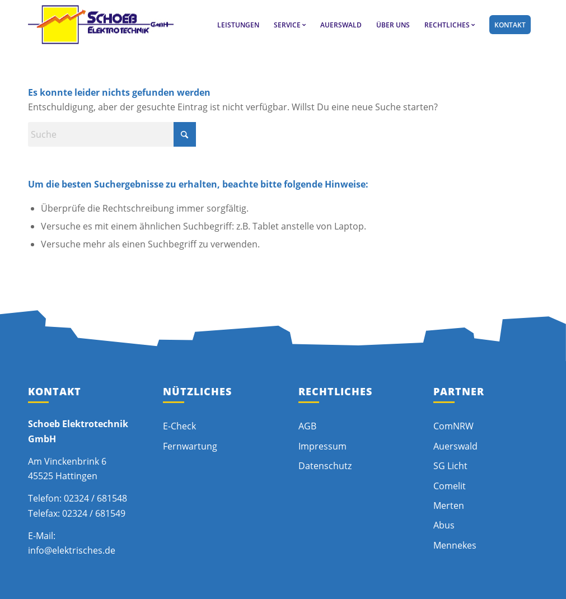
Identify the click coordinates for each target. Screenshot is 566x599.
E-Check (179, 426)
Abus (444, 525)
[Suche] (112, 134)
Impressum (322, 446)
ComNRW (453, 426)
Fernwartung (190, 446)
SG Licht (450, 466)
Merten (448, 505)
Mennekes (454, 545)
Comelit (449, 486)
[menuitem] (238, 24)
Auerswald (455, 446)
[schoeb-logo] (101, 24)
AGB (307, 426)
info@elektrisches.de (71, 550)
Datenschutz (325, 466)
